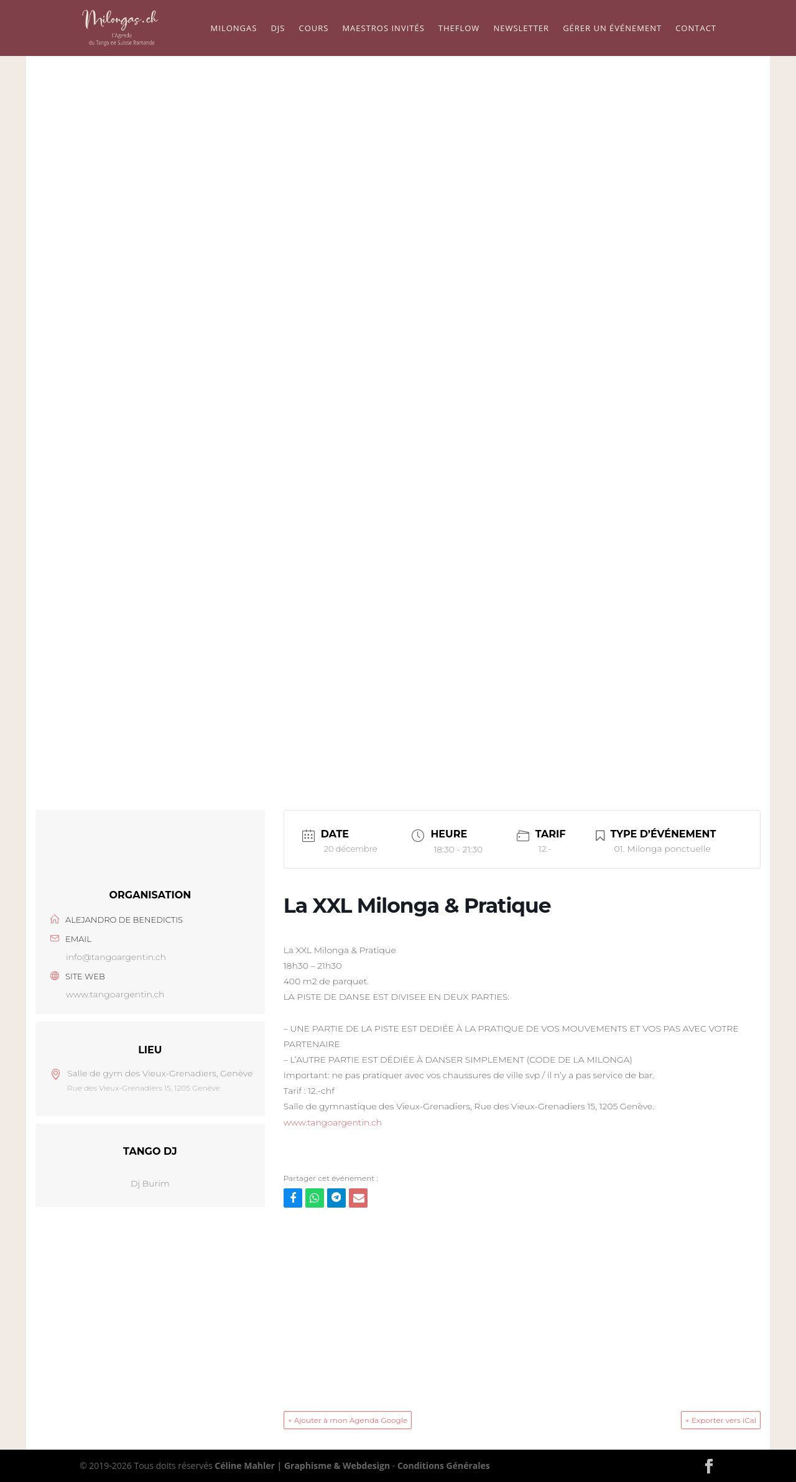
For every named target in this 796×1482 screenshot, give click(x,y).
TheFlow (459, 29)
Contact (695, 29)
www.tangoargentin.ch (115, 994)
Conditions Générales (443, 1465)
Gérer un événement (612, 29)
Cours (313, 29)
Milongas (234, 29)
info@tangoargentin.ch (116, 956)
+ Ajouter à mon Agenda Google (348, 1420)
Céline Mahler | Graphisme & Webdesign (302, 1465)
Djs (278, 29)
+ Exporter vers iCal (720, 1420)
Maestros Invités (383, 29)
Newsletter (521, 29)
